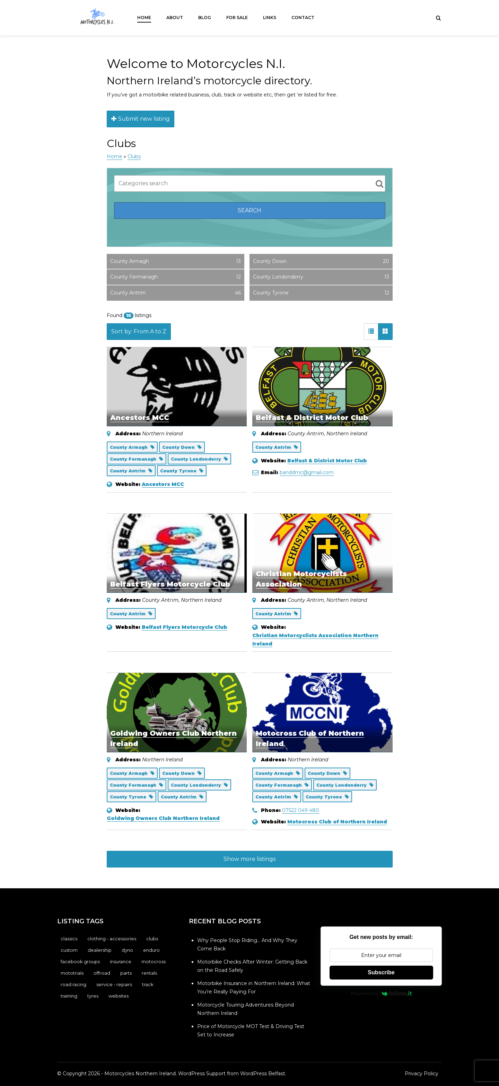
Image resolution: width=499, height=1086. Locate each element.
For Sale (237, 17)
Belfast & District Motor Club (312, 417)
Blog (204, 17)
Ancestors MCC (139, 417)
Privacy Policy (421, 1073)
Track (148, 984)
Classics (69, 938)
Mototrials (72, 973)
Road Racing (73, 984)
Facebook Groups (80, 961)
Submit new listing (140, 119)
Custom (69, 950)
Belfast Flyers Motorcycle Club (170, 584)
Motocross (153, 961)
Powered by (381, 993)
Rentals (149, 973)
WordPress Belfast (262, 1073)
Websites (118, 996)
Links (269, 17)
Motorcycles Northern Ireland (140, 1073)
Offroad (102, 973)
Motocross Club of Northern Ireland (337, 822)
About (174, 17)
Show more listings (249, 859)
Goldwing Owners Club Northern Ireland (163, 818)
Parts (126, 973)
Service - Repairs (114, 984)
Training (69, 996)
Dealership (100, 950)
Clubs (134, 156)
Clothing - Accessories (111, 938)
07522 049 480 (300, 810)
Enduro (151, 950)
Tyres (92, 996)
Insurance (120, 961)
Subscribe (381, 972)
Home (144, 17)
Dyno (127, 950)
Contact (302, 17)
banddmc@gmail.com (307, 472)
